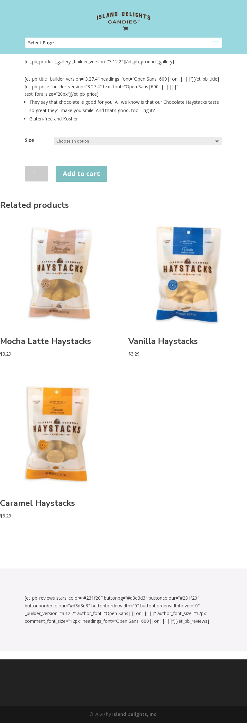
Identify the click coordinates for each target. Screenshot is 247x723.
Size (29, 140)
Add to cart (81, 173)
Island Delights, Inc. (135, 714)
